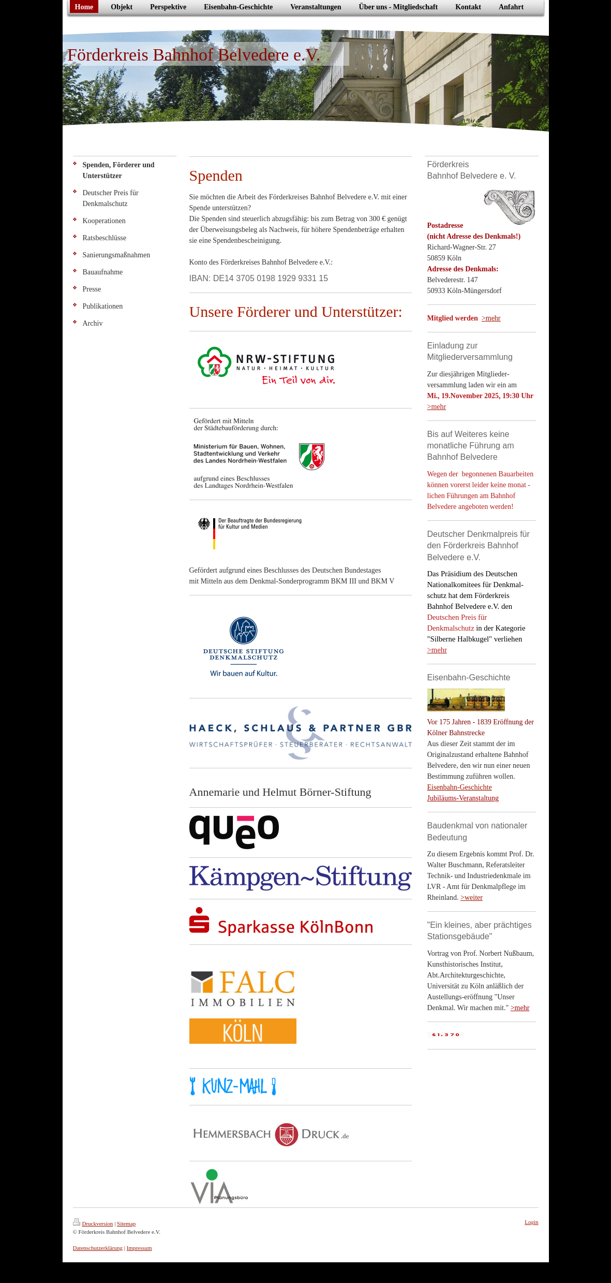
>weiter (471, 897)
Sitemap (126, 1223)
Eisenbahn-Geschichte (459, 787)
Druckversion (93, 1223)
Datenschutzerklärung (98, 1248)
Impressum (139, 1248)
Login (531, 1222)
